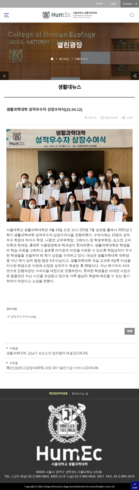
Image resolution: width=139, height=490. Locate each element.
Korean (127, 3)
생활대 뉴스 (81, 58)
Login (113, 3)
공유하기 (134, 75)
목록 (129, 331)
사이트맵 (6, 15)
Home (99, 3)
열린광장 (64, 58)
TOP (134, 487)
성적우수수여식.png (23, 316)
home (4, 75)
